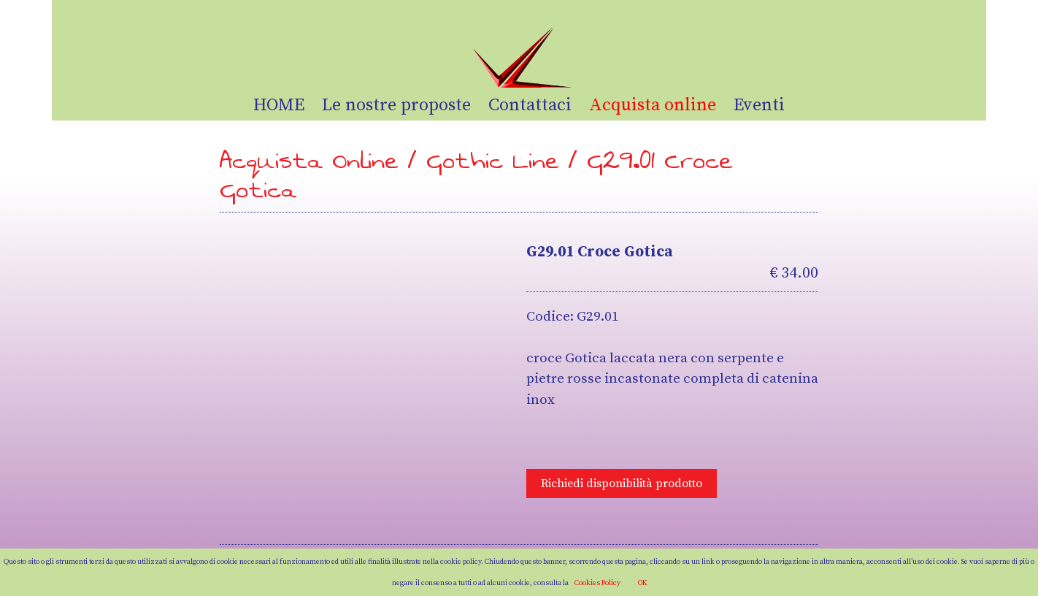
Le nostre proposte (396, 105)
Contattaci (530, 105)
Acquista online (652, 105)
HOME (278, 105)
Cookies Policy (597, 582)
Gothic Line (492, 161)
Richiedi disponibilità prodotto (621, 483)
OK (642, 582)
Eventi (759, 105)
